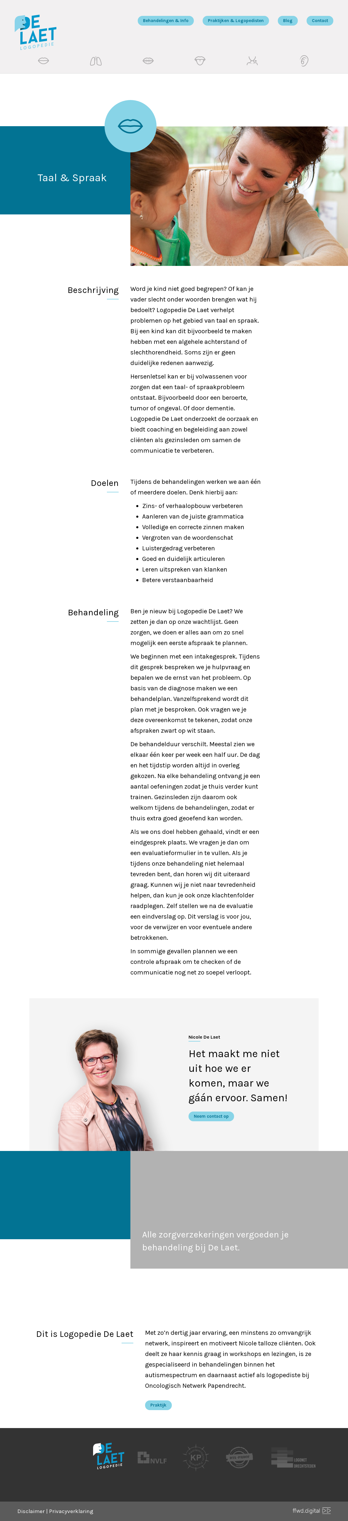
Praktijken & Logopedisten (236, 20)
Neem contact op (211, 1116)
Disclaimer (31, 1511)
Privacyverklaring (71, 1511)
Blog (287, 20)
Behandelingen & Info (166, 20)
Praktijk (158, 1405)
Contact (320, 20)
